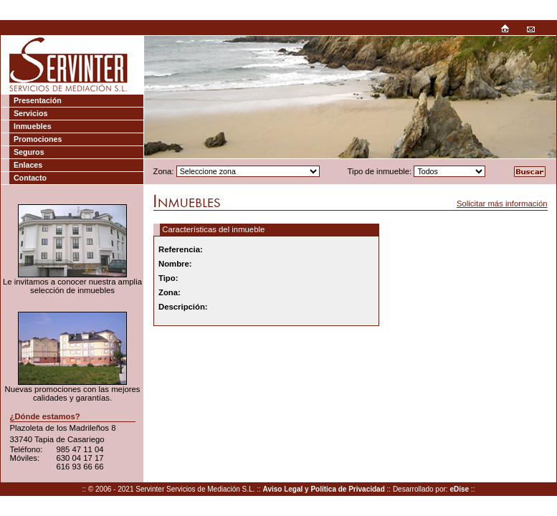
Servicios (30, 113)
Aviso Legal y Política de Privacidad (324, 489)
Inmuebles (33, 126)
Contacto (30, 177)
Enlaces (28, 165)
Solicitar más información (502, 203)
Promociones (38, 139)
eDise (459, 489)
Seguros (29, 152)
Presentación (38, 100)
